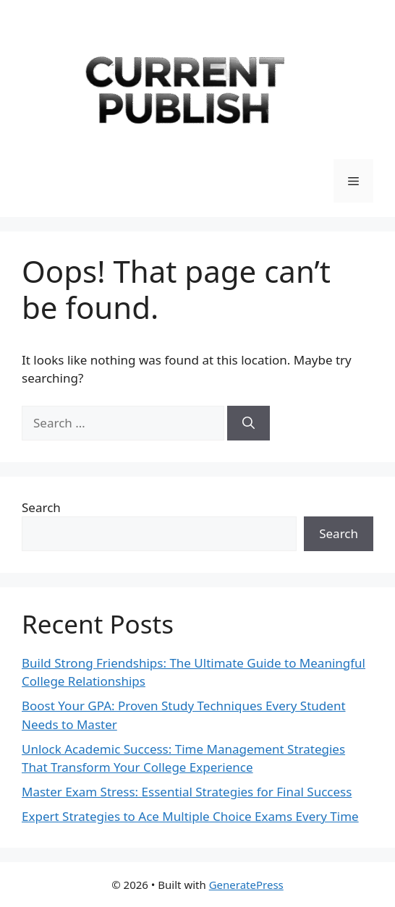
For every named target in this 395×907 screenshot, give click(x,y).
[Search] (248, 423)
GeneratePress (246, 884)
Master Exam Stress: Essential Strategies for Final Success (187, 791)
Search (41, 507)
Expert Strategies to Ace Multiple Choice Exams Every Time (190, 816)
